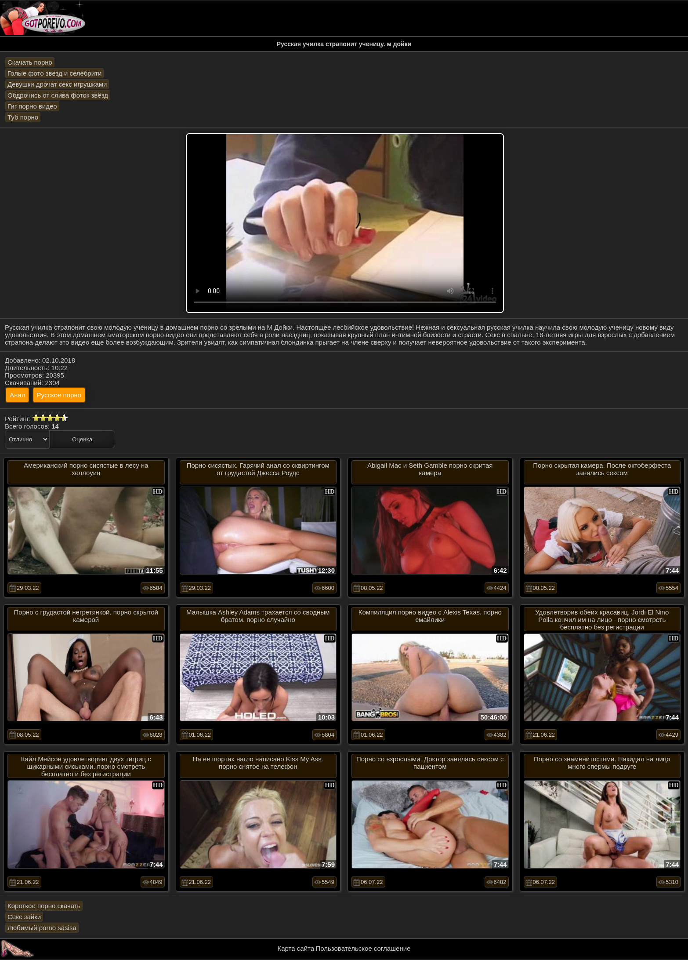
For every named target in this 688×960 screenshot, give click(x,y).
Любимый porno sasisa (41, 927)
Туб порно (22, 117)
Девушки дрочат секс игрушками (57, 84)
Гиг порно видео (32, 106)
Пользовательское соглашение (362, 948)
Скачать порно (29, 62)
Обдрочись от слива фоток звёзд (57, 95)
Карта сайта (296, 948)
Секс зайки (24, 916)
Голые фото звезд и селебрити (54, 73)
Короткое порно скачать (43, 905)
